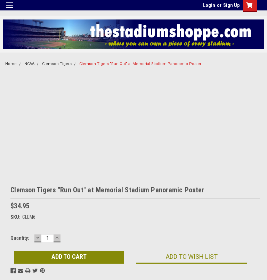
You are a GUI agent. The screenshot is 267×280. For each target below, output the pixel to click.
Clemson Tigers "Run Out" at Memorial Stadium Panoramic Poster (140, 64)
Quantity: (19, 238)
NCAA (29, 64)
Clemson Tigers (57, 64)
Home (11, 64)
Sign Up (231, 5)
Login (209, 5)
